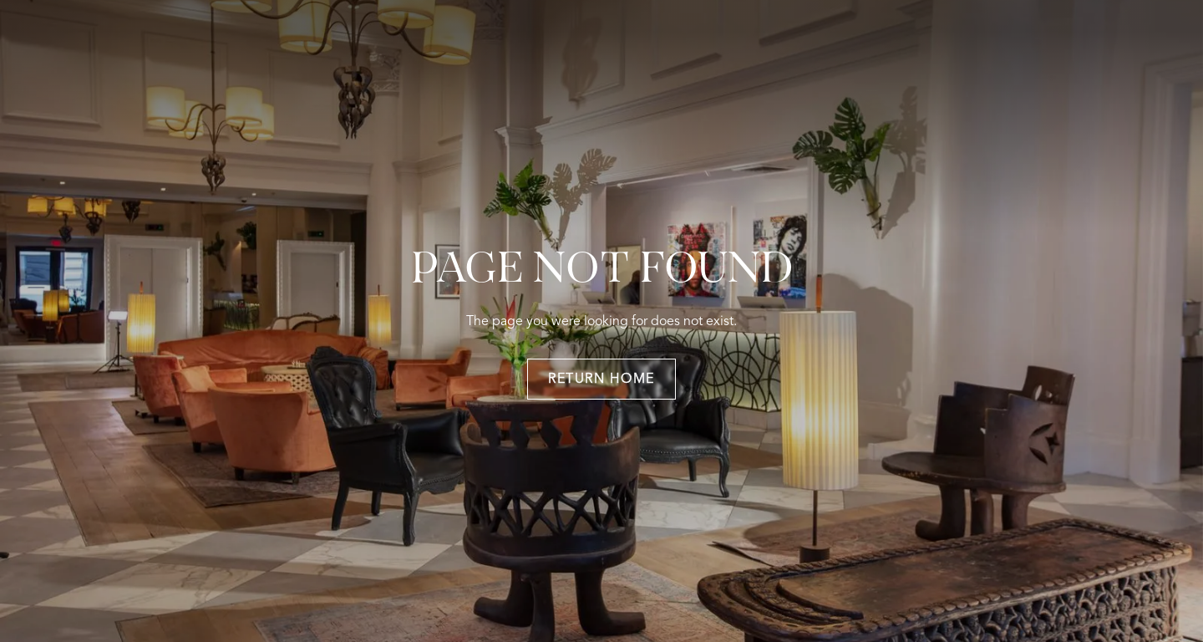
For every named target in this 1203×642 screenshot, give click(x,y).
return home (601, 379)
